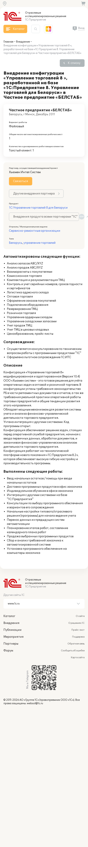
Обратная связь (76, 643)
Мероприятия (13, 637)
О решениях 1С (76, 623)
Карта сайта (78, 657)
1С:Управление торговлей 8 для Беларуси (38, 207)
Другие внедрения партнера (34, 193)
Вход (81, 28)
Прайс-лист (78, 630)
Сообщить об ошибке (73, 650)
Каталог (9, 616)
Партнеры (10, 643)
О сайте (80, 616)
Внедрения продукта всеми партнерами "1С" (46, 216)
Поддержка (78, 636)
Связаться (20, 181)
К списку (74, 63)
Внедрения (23, 41)
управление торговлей (39, 243)
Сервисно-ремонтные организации (34, 231)
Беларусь (15, 243)
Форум (8, 650)
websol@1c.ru (35, 703)
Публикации (12, 630)
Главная (8, 41)
